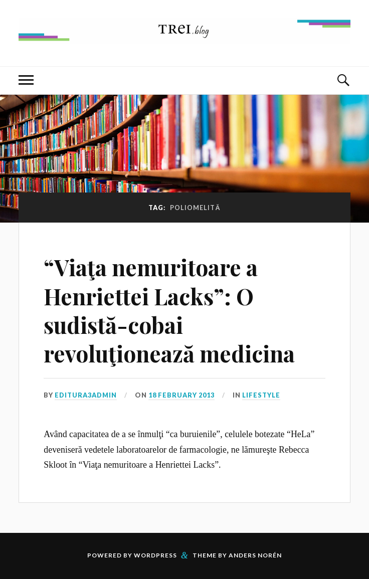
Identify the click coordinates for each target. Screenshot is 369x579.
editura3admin (86, 395)
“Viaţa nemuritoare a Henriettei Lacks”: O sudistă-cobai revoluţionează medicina (169, 310)
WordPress (155, 555)
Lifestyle (261, 395)
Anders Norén (255, 555)
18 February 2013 (181, 395)
